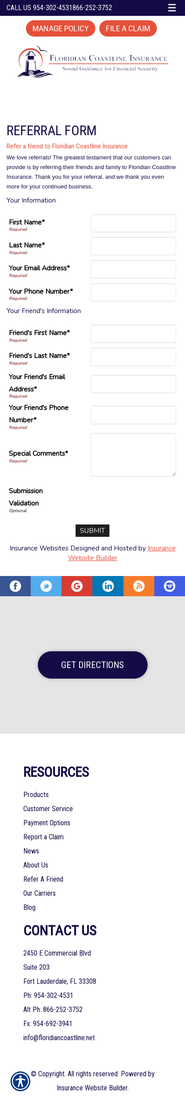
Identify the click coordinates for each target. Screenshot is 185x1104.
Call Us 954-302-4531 (40, 8)
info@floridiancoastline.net (59, 1038)
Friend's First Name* (39, 332)
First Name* (27, 222)
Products (36, 794)
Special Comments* (38, 453)
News (31, 851)
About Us (35, 865)
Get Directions (92, 665)
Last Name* (27, 245)
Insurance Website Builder (92, 1088)
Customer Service (48, 809)
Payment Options (46, 823)
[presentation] (109, 498)
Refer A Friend (43, 879)
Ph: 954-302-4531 (48, 995)
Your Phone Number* (41, 291)
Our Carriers (39, 893)
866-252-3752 (92, 8)
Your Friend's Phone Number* (39, 414)
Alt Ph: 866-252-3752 (53, 1009)
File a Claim (128, 28)
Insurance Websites (39, 548)
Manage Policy (61, 28)
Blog (29, 907)
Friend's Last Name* (39, 355)
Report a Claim (43, 837)
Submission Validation (26, 497)
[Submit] (92, 530)
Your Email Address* (39, 268)
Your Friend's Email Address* (37, 383)
